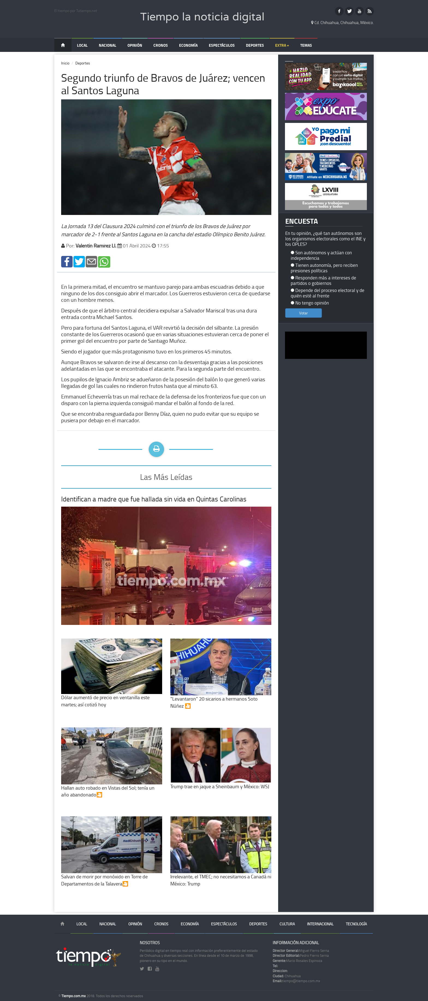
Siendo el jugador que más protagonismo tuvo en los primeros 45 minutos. (146, 351)
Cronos (160, 45)
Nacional (107, 45)
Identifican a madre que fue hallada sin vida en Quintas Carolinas (153, 499)
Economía (188, 45)
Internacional (320, 923)
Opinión (134, 45)
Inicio (65, 63)
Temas (306, 45)
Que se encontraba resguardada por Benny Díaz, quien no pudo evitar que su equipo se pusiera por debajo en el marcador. (160, 417)
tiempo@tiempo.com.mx (296, 980)
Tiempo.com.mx (74, 995)
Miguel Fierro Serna (301, 950)
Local (82, 45)
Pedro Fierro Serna (301, 955)
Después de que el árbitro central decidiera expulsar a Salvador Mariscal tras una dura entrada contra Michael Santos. (159, 313)
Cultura (287, 923)
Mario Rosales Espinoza (297, 960)
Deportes (255, 45)
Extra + (282, 45)
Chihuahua (287, 975)
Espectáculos (222, 45)
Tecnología (356, 923)
